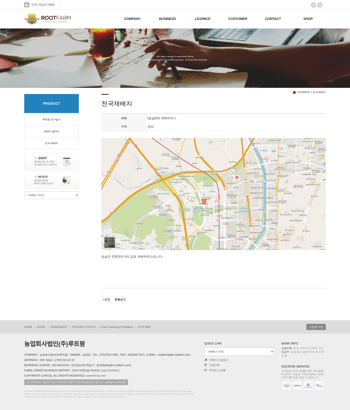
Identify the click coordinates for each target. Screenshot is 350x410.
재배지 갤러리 (51, 131)
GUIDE (41, 326)
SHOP (308, 19)
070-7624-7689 (43, 5)
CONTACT (273, 19)
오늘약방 (212, 364)
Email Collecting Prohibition (116, 326)
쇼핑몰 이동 (316, 326)
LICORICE (202, 19)
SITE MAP (144, 326)
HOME (28, 326)
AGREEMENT (58, 326)
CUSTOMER (237, 19)
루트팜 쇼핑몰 (215, 370)
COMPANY (132, 19)
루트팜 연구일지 (52, 119)
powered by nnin (96, 375)
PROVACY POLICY (84, 326)
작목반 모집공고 (216, 359)
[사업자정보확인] (109, 370)
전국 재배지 (51, 143)
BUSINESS (167, 19)
